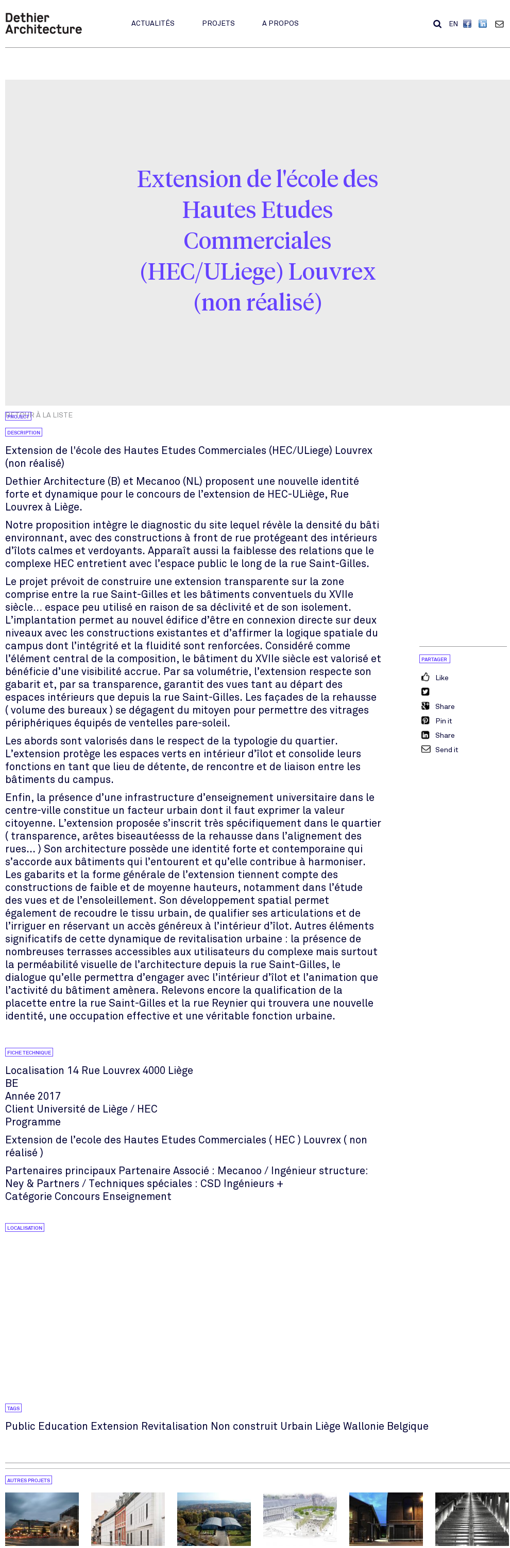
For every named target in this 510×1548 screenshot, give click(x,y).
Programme (33, 1122)
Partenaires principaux (60, 1170)
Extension (115, 1426)
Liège (328, 1426)
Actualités (153, 23)
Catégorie (28, 1196)
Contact (501, 24)
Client (19, 1109)
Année (20, 1096)
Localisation (34, 1070)
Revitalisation (174, 1426)
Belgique (408, 1426)
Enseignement (137, 1196)
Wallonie (363, 1426)
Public (20, 1426)
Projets (218, 23)
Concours (77, 1196)
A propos (280, 23)
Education (63, 1426)
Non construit (244, 1426)
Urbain (296, 1426)
